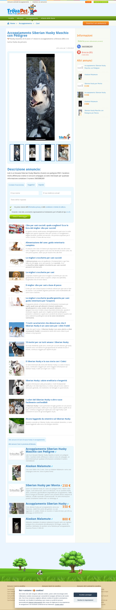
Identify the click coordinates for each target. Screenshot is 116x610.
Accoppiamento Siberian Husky (47, 503)
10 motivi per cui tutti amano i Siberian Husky (47, 342)
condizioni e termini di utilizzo (55, 207)
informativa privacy (34, 207)
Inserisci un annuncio (40, 2)
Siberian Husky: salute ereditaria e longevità (46, 380)
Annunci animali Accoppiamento (18, 2)
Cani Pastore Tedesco (14, 598)
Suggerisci (31, 185)
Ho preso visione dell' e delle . (40, 207)
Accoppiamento (32, 18)
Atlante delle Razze (48, 18)
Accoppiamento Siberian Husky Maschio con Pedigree (46, 450)
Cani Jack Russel (12, 596)
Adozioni (20, 18)
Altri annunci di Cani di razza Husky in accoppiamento (27, 440)
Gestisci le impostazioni (85, 600)
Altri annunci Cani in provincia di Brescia (22, 444)
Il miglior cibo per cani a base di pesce (43, 285)
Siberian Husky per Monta (44, 485)
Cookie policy (59, 604)
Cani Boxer (10, 589)
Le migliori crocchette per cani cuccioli (44, 258)
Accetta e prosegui (85, 595)
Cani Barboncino (12, 600)
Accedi (88, 2)
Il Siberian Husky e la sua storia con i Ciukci (46, 361)
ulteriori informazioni (35, 602)
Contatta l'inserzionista (16, 185)
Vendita (11, 18)
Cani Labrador (11, 594)
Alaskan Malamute (39, 466)
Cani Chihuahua (12, 591)
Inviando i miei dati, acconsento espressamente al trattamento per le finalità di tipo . (41, 212)
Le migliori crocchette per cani (40, 272)
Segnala (41, 185)
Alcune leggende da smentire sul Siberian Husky (48, 419)
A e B (68, 212)
